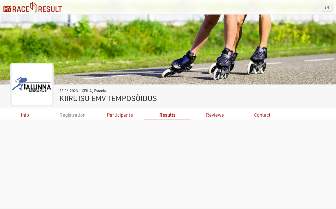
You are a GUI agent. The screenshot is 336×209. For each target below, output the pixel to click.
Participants (120, 115)
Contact (262, 115)
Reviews (215, 115)
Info (25, 115)
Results (167, 115)
